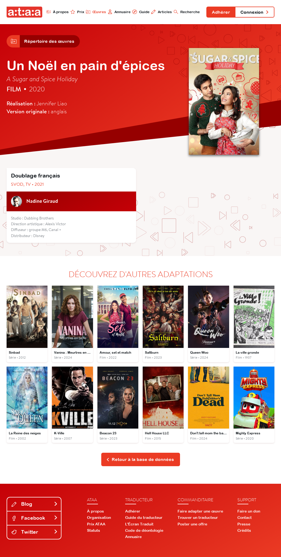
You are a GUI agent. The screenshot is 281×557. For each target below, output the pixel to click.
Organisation (99, 517)
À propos (57, 12)
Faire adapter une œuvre (200, 511)
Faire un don (248, 511)
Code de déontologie (144, 530)
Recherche (187, 12)
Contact (244, 517)
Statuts (93, 530)
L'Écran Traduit (139, 524)
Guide (140, 12)
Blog (35, 504)
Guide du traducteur (143, 517)
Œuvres (96, 12)
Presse (243, 524)
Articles (161, 12)
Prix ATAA (96, 524)
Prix (77, 12)
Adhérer (221, 12)
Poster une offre (192, 524)
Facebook (35, 518)
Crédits (244, 530)
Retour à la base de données (140, 459)
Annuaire (119, 12)
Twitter (35, 532)
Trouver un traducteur (198, 517)
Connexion (254, 12)
